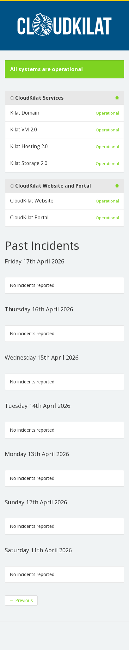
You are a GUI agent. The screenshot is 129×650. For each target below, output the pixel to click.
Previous (21, 600)
